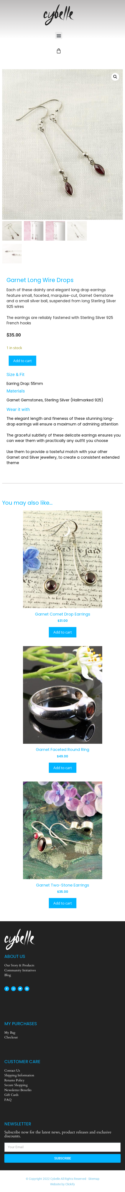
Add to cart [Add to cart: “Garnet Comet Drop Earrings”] (62, 631)
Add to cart (22, 360)
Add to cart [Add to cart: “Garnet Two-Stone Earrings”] (62, 902)
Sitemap (93, 1178)
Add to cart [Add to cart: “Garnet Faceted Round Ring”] (62, 767)
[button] (58, 35)
